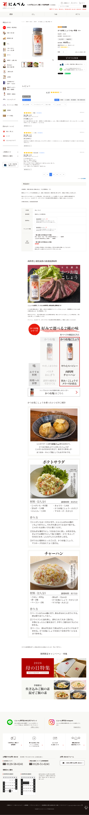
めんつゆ (74, 9)
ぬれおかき (78, 9)
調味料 (35, 21)
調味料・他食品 (29, 21)
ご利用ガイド (65, 3)
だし (33, 14)
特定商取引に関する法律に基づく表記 (50, 805)
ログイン (74, 3)
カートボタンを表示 (86, 807)
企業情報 (26, 805)
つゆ (55, 14)
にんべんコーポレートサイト (74, 805)
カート (82, 3)
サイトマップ (63, 805)
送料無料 (84, 9)
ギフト (78, 14)
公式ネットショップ (14, 5)
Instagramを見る (77, 727)
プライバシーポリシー (35, 805)
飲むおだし (61, 9)
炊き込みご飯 (68, 9)
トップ (23, 21)
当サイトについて (18, 805)
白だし (56, 9)
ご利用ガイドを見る (34, 727)
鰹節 (11, 14)
